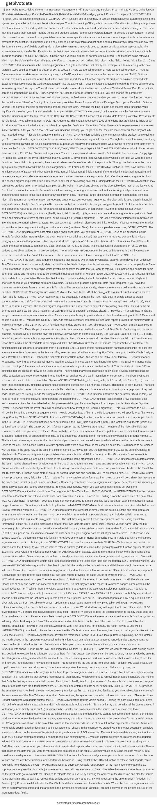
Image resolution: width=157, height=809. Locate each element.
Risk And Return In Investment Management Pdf (54, 9)
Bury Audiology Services (97, 9)
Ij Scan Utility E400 (14, 9)
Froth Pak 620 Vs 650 (124, 9)
